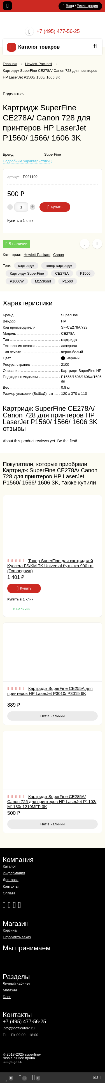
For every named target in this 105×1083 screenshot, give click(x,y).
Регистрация (87, 6)
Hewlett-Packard (37, 255)
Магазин (10, 990)
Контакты (10, 886)
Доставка (10, 880)
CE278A (62, 273)
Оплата (9, 893)
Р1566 (85, 273)
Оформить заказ (17, 937)
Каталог (9, 866)
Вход (70, 6)
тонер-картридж (58, 265)
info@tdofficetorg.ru (18, 1028)
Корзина (10, 930)
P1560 (67, 281)
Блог (7, 997)
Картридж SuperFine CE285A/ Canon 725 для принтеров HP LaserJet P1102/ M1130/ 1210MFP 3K (51, 801)
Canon (58, 255)
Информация (14, 873)
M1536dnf (43, 281)
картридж (26, 265)
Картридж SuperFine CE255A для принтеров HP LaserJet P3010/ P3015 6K (50, 691)
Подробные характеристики (26, 161)
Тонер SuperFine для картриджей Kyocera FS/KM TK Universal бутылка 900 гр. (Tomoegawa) (50, 565)
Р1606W (17, 281)
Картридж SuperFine (27, 273)
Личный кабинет (16, 983)
